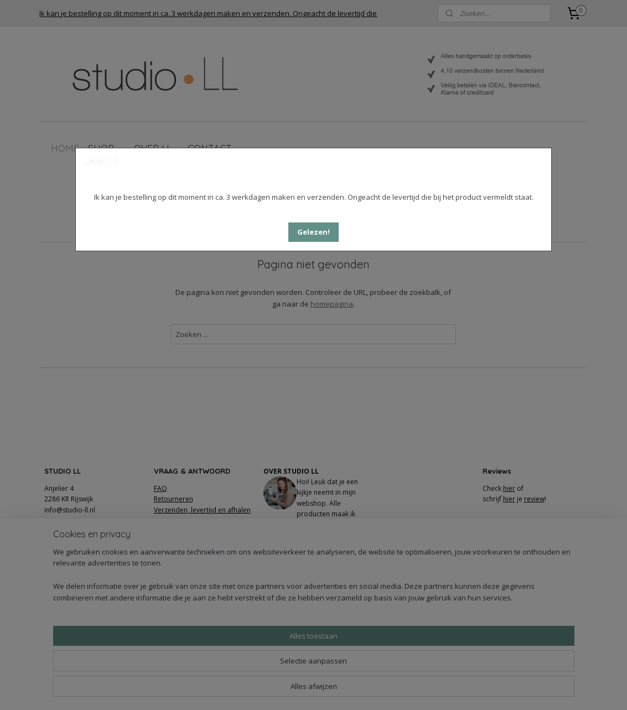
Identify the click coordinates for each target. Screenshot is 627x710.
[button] (313, 232)
